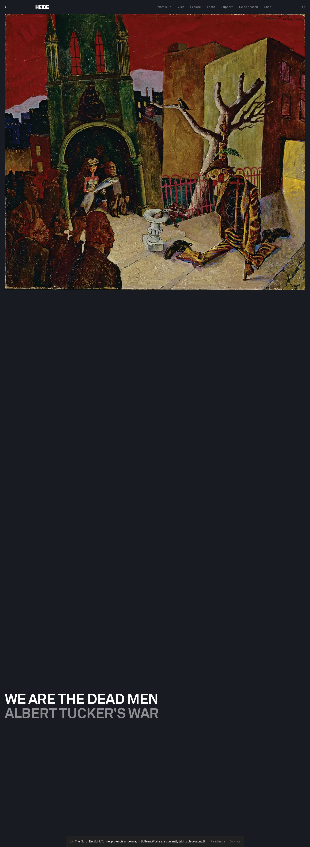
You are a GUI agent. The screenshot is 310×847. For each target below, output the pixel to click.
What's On (164, 7)
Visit (181, 7)
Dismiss (235, 841)
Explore (195, 7)
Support (227, 7)
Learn (211, 7)
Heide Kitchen (248, 7)
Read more (218, 841)
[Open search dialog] (303, 7)
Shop (267, 7)
